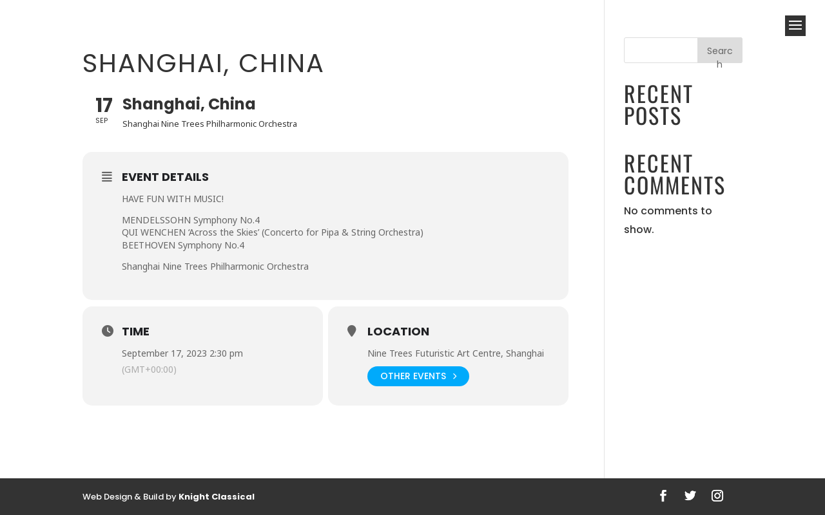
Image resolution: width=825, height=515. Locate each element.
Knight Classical (217, 497)
